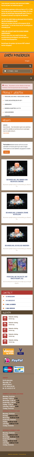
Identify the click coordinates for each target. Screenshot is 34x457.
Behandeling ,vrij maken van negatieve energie (17, 180)
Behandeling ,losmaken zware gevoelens (17, 213)
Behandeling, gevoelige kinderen (17, 245)
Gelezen (6, 152)
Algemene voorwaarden (13, 454)
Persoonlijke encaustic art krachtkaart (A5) (17, 277)
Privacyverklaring (22, 454)
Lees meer (6, 133)
